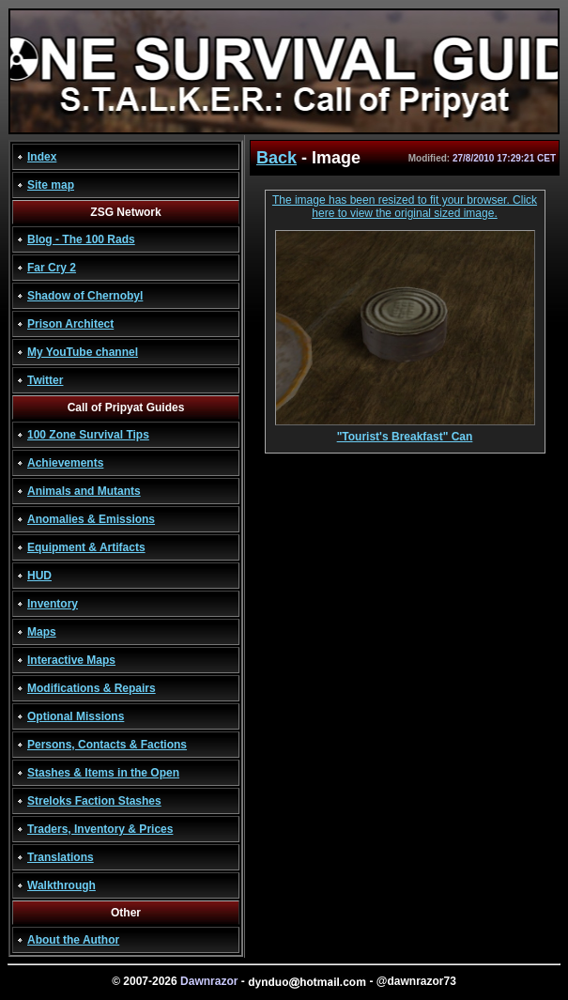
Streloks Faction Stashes (94, 801)
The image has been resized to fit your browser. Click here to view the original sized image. (404, 206)
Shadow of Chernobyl (85, 295)
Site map (50, 185)
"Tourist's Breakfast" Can (405, 431)
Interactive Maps (71, 660)
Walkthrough (61, 885)
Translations (60, 857)
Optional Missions (75, 716)
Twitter (45, 380)
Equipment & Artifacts (86, 547)
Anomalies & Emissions (91, 519)
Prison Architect (70, 324)
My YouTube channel (82, 352)
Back (276, 157)
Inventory (52, 603)
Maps (41, 631)
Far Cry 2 (51, 267)
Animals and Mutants (84, 491)
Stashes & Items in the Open (103, 772)
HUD (39, 575)
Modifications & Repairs (91, 688)
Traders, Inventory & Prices (100, 829)
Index (41, 156)
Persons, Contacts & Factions (107, 744)
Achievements (65, 462)
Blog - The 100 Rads (81, 239)
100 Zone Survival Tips (88, 434)
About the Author (73, 939)
